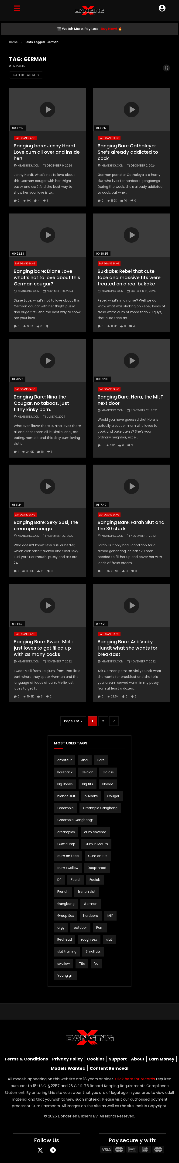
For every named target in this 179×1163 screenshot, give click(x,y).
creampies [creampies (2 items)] (66, 832)
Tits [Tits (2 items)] (82, 963)
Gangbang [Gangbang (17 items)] (66, 903)
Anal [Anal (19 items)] (84, 760)
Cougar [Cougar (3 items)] (113, 796)
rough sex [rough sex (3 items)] (89, 939)
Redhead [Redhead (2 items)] (64, 939)
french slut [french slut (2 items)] (87, 891)
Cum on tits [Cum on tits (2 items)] (97, 856)
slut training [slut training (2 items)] (66, 951)
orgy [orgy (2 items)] (61, 927)
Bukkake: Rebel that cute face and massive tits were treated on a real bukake (129, 277)
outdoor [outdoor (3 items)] (80, 927)
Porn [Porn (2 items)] (99, 927)
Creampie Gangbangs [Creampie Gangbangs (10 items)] (75, 820)
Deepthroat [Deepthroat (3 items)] (97, 867)
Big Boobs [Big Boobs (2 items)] (65, 784)
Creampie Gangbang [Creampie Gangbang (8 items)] (100, 808)
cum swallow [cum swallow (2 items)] (67, 867)
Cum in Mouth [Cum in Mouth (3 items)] (96, 844)
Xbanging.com (29, 165)
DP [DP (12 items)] (59, 879)
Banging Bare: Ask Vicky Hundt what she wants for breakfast (127, 648)
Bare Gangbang (25, 138)
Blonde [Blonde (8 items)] (107, 784)
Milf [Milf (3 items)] (110, 915)
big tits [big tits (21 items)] (87, 784)
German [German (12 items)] (90, 903)
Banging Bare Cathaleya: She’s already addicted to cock (128, 152)
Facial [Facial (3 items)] (75, 879)
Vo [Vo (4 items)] (96, 963)
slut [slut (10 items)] (109, 939)
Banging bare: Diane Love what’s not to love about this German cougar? (47, 277)
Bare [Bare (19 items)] (101, 760)
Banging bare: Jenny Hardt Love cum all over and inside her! (47, 152)
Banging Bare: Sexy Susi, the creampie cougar (46, 525)
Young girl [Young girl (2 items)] (65, 975)
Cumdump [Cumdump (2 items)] (66, 844)
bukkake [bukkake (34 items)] (91, 796)
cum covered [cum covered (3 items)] (95, 832)
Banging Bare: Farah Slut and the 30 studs (131, 525)
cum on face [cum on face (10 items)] (68, 856)
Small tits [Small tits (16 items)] (93, 951)
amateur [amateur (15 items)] (64, 760)
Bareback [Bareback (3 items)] (64, 772)
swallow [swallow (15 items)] (63, 963)
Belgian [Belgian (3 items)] (87, 772)
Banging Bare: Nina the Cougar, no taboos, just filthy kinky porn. (41, 403)
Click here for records (135, 1079)
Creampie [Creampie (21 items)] (65, 808)
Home (13, 42)
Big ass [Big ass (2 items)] (108, 772)
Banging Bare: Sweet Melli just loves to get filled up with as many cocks (43, 648)
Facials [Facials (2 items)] (95, 879)
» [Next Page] (114, 721)
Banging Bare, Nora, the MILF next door (130, 400)
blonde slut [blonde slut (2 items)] (66, 796)
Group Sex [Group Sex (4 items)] (65, 915)
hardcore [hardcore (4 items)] (90, 915)
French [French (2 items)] (63, 891)
